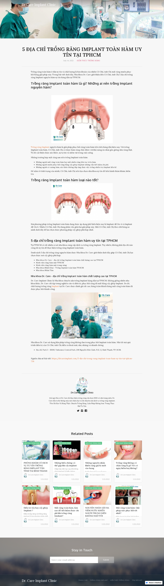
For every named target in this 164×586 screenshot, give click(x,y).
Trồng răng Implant (40, 147)
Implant (55, 286)
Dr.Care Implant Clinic (82, 392)
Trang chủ (83, 580)
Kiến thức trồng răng (88, 60)
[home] (39, 4)
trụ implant (137, 580)
